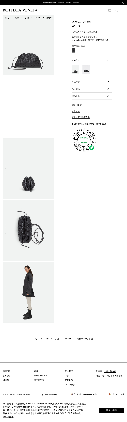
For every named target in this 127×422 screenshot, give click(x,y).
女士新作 (69, 2)
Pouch (37, 18)
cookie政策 (8, 417)
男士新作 (76, 2)
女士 (17, 18)
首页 (7, 18)
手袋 (27, 18)
